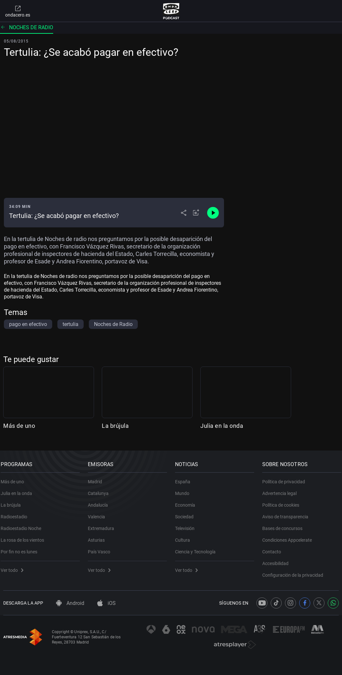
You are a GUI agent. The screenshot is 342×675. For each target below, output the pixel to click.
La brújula (115, 425)
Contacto (274, 548)
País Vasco (101, 548)
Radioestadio (16, 513)
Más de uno (19, 425)
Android (70, 603)
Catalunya (100, 489)
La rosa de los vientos (25, 536)
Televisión (187, 524)
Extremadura (103, 524)
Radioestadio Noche (23, 524)
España (185, 478)
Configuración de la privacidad (295, 571)
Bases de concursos (285, 524)
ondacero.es (17, 11)
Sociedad (187, 513)
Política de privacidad (286, 478)
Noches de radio (26, 27)
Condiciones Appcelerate (289, 536)
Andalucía (100, 501)
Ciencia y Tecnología (198, 548)
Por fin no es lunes (21, 548)
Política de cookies (283, 501)
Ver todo (14, 566)
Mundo (185, 489)
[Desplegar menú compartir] (183, 212)
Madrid (97, 478)
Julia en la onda (221, 425)
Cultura (185, 536)
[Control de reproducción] (213, 213)
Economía (188, 501)
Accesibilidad (278, 559)
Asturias (98, 536)
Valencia (99, 513)
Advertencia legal (282, 489)
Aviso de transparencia (288, 513)
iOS (106, 603)
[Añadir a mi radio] (196, 212)
